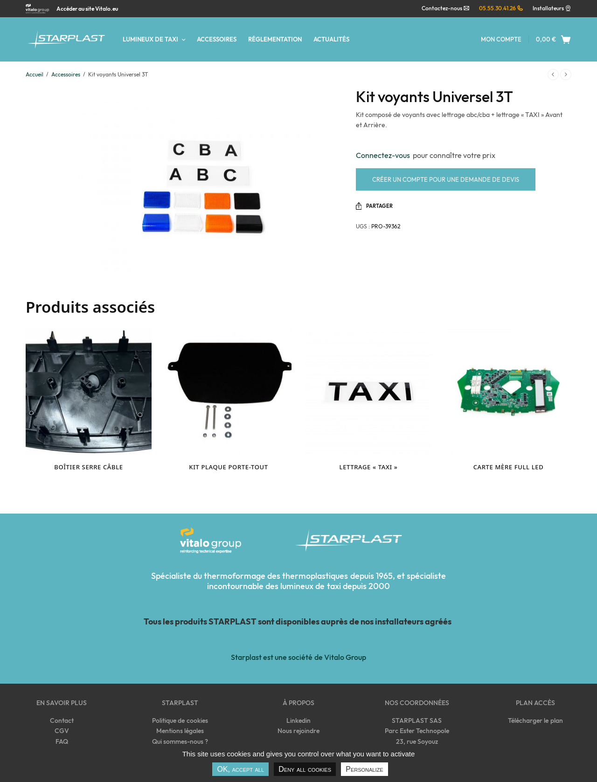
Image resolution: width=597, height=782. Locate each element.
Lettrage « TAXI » (369, 467)
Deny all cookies (304, 769)
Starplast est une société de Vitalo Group (298, 657)
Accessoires (216, 39)
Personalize (364, 769)
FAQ (62, 741)
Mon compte (501, 39)
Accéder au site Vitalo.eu (87, 9)
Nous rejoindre (298, 731)
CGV (62, 731)
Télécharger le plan (535, 720)
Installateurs (548, 8)
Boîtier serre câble (88, 467)
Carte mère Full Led (508, 467)
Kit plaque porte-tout (228, 467)
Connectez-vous (384, 155)
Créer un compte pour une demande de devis (445, 179)
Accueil (34, 74)
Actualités (331, 39)
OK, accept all (240, 769)
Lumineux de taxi (150, 39)
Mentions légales (180, 731)
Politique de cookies (180, 720)
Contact (62, 720)
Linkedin (298, 720)
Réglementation (275, 39)
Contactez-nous (446, 8)
